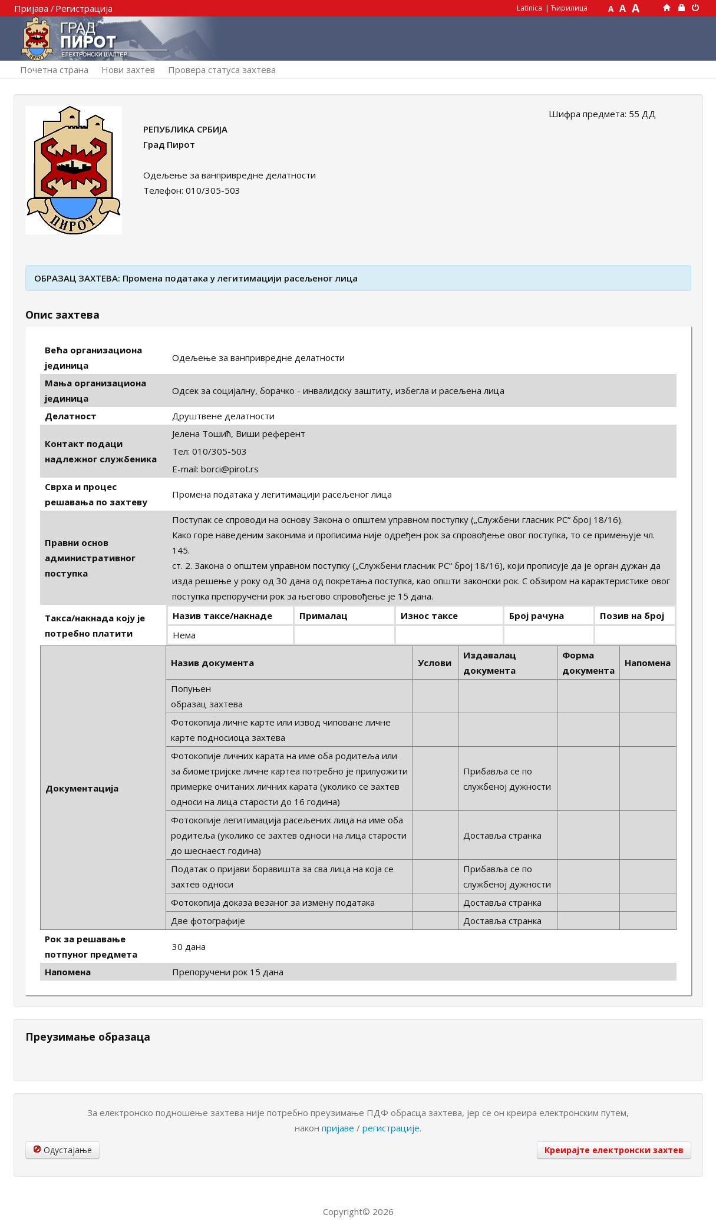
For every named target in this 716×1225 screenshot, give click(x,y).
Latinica (529, 8)
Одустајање (62, 1150)
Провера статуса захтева (222, 69)
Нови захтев (128, 69)
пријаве (338, 1128)
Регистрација (84, 8)
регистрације (391, 1128)
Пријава (31, 8)
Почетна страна (54, 69)
